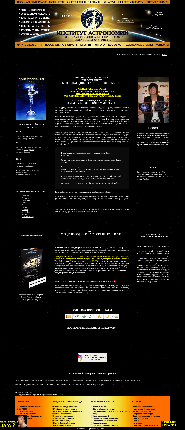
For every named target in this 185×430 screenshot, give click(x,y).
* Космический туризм (61, 425)
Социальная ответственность (105, 421)
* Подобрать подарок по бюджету (66, 409)
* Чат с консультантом (27, 414)
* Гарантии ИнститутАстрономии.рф (67, 411)
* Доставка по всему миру (63, 416)
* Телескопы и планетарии (142, 407)
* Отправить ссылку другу (142, 414)
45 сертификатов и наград (104, 409)
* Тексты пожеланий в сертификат (146, 416)
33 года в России (99, 407)
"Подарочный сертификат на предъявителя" (106, 209)
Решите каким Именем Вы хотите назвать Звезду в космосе (29, 137)
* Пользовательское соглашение (144, 425)
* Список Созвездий (139, 418)
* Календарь (136, 423)
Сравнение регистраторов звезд (106, 418)
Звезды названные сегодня (31, 191)
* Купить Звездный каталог (63, 423)
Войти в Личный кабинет (150, 55)
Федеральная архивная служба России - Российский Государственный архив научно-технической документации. (59, 384)
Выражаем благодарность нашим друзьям (92, 373)
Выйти (164, 55)
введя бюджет (24, 152)
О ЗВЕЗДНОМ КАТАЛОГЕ (102, 401)
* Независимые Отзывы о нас (30, 416)
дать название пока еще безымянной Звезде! (93, 192)
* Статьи (135, 421)
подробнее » (152, 281)
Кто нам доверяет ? (101, 416)
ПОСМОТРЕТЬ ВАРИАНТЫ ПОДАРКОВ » (92, 327)
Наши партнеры (100, 423)
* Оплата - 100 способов (62, 414)
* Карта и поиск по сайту (142, 411)
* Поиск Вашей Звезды (61, 421)
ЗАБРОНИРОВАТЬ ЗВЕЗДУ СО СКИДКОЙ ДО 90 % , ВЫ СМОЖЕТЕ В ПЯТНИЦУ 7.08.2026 (92, 92)
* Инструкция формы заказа (143, 409)
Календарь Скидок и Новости (105, 425)
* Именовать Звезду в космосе (64, 407)
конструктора (29, 150)
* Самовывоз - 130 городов (63, 418)
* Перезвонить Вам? (25, 411)
